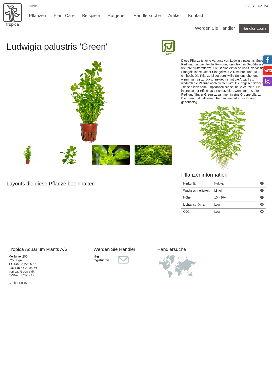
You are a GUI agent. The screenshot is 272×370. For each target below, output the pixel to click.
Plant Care (64, 15)
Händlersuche (147, 15)
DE (254, 5)
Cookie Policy (18, 283)
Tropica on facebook (267, 59)
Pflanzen (37, 15)
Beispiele (91, 15)
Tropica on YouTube (267, 70)
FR (260, 5)
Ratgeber (117, 15)
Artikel (174, 15)
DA (266, 5)
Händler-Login (254, 28)
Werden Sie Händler (215, 28)
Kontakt (195, 15)
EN (247, 5)
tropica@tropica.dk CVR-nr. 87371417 (22, 273)
